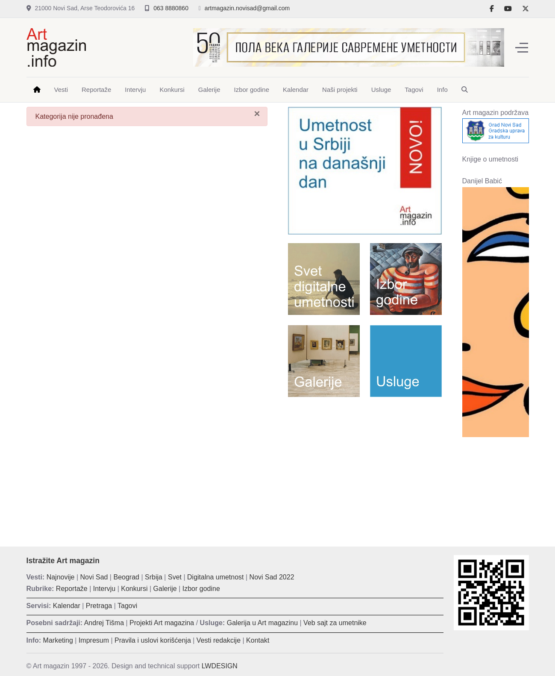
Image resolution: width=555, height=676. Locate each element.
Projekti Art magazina (161, 622)
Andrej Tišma (104, 622)
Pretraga (99, 605)
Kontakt (257, 640)
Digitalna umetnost (215, 577)
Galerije (165, 588)
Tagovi (127, 605)
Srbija (153, 577)
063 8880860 (170, 8)
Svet (175, 577)
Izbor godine (201, 588)
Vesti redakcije (219, 640)
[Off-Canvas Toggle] (521, 47)
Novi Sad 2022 (272, 577)
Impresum (94, 640)
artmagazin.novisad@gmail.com (247, 8)
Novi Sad (94, 577)
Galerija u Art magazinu (262, 622)
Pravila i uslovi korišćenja (153, 640)
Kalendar (66, 605)
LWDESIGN (220, 666)
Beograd (126, 577)
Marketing (58, 640)
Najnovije (61, 577)
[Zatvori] (257, 113)
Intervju (104, 588)
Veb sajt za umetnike (335, 622)
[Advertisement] (365, 465)
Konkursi (134, 588)
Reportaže (72, 588)
